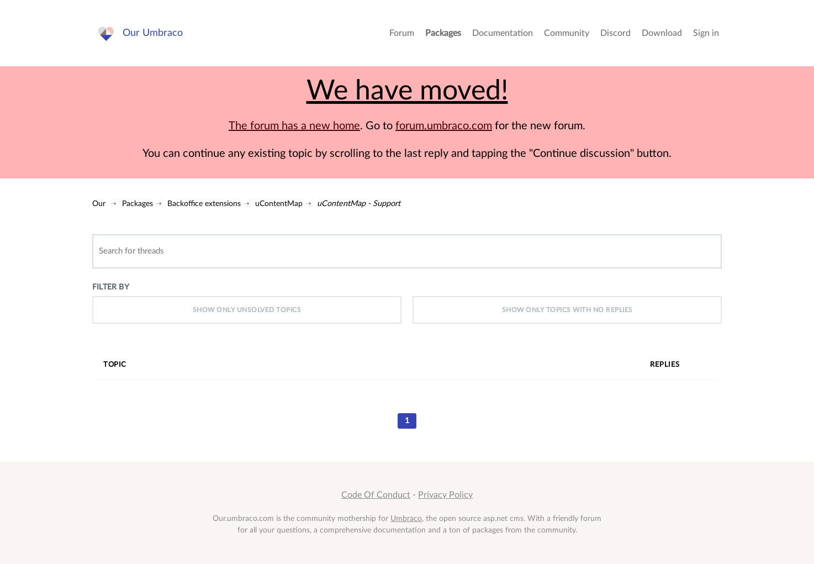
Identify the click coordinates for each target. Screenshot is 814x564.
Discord (615, 33)
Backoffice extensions (204, 203)
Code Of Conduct (375, 495)
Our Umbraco (153, 33)
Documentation (502, 33)
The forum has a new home (294, 125)
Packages (443, 33)
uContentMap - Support (358, 203)
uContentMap (279, 203)
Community (566, 33)
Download (662, 33)
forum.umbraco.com (443, 125)
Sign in (706, 33)
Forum (401, 33)
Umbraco (406, 518)
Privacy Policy (445, 495)
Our (98, 203)
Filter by (110, 287)
